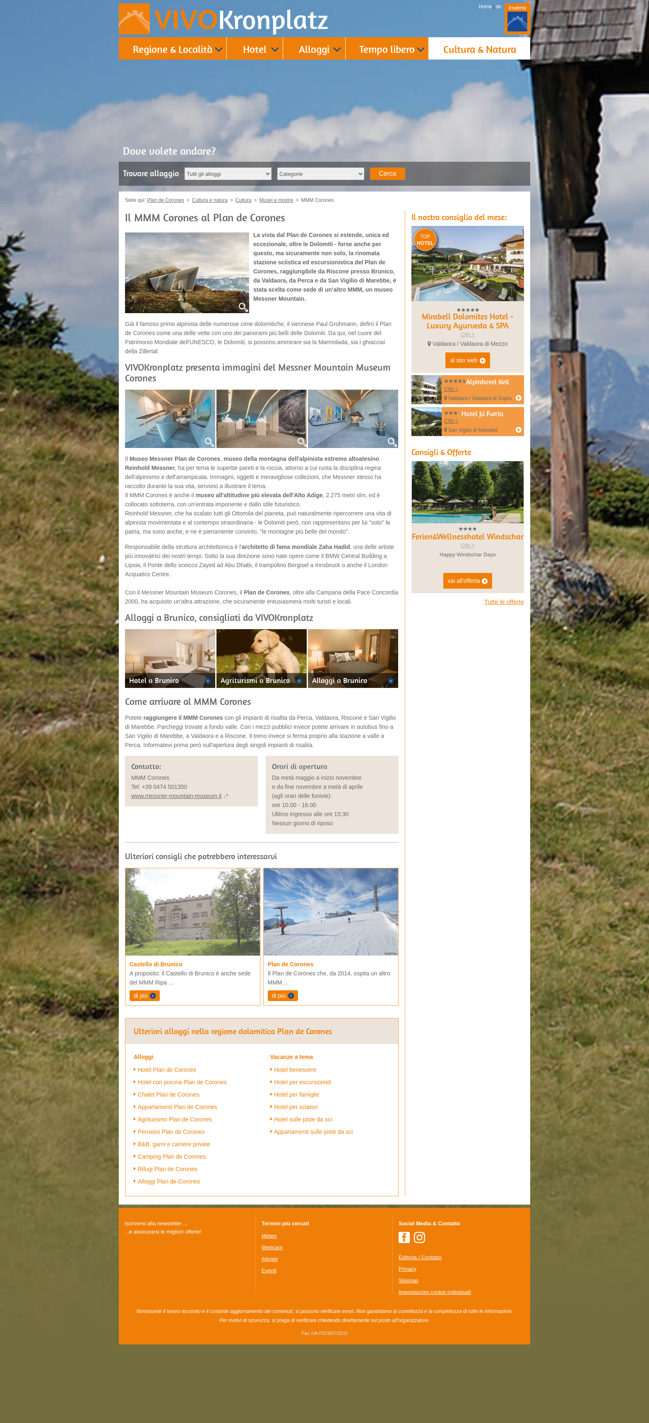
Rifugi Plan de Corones (167, 1169)
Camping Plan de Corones (172, 1156)
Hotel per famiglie (297, 1094)
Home (485, 7)
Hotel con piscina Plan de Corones (182, 1082)
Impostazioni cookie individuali (435, 1292)
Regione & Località (172, 49)
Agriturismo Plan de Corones (175, 1119)
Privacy (407, 1269)
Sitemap (408, 1280)
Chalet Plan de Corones (169, 1094)
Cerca (388, 173)
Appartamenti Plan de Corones (177, 1107)
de (498, 7)
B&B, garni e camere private (174, 1144)
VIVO (241, 20)
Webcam (272, 1247)
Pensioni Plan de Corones (171, 1131)
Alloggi (314, 49)
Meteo (269, 1236)
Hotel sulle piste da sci (303, 1119)
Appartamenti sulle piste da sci (313, 1131)
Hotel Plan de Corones (167, 1069)
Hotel (255, 49)
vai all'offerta (468, 581)
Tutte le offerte (504, 601)
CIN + (468, 334)
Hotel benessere (295, 1069)
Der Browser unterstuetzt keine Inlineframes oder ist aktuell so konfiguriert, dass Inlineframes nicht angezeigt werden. (187, 1290)
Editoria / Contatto (420, 1257)
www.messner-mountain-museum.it (176, 796)
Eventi (269, 1270)
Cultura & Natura (479, 49)
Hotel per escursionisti (303, 1082)
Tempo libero (387, 49)
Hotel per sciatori (296, 1107)
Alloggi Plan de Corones (169, 1181)
